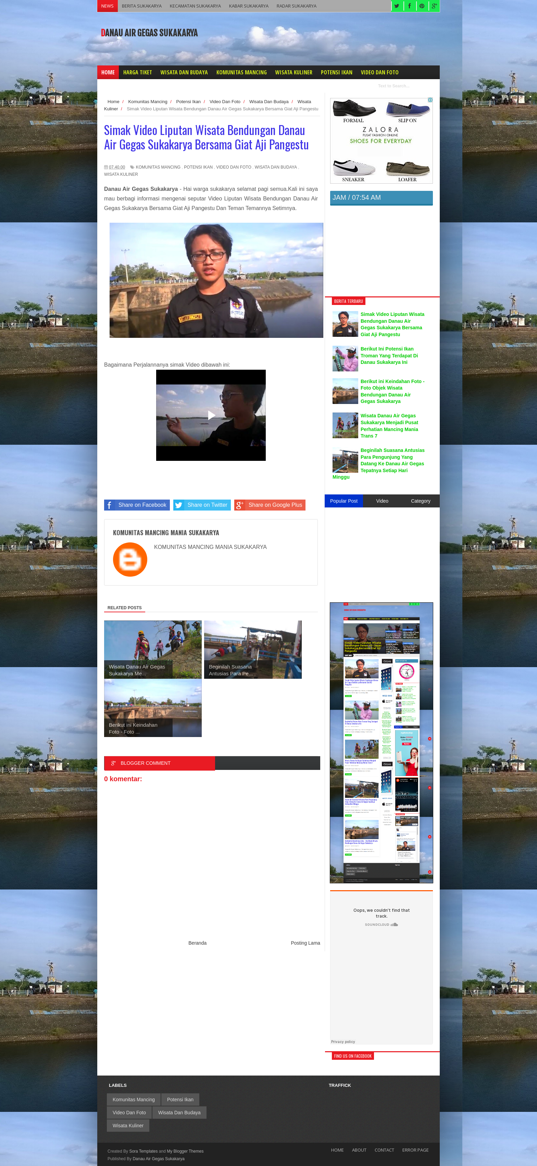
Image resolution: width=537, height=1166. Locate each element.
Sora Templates (143, 1151)
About (359, 1150)
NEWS (107, 6)
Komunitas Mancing (158, 167)
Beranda (197, 943)
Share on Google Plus (268, 505)
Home (337, 1150)
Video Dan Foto (233, 167)
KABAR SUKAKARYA (248, 6)
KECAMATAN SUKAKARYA (195, 6)
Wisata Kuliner (121, 174)
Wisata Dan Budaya (276, 167)
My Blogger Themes (185, 1151)
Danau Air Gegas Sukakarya (149, 33)
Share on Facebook (135, 505)
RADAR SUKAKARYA (296, 6)
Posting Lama (306, 943)
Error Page (415, 1150)
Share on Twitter (200, 505)
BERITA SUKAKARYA (142, 6)
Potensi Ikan (198, 167)
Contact (384, 1150)
